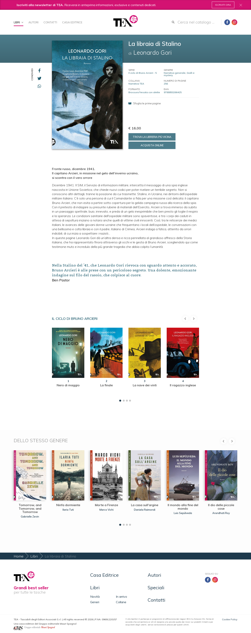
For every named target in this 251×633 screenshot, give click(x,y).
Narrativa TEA (136, 83)
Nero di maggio (68, 385)
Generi (94, 602)
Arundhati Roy (221, 513)
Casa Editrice (72, 22)
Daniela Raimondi (144, 509)
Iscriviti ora (223, 4)
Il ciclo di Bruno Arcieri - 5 (142, 72)
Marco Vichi (106, 509)
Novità (95, 596)
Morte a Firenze (106, 505)
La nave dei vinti (145, 385)
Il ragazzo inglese (183, 385)
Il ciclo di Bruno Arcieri (74, 318)
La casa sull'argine (144, 505)
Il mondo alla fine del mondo (183, 506)
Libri (18, 22)
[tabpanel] (68, 364)
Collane (121, 602)
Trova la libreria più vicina (152, 136)
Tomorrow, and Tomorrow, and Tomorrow (30, 508)
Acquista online (152, 145)
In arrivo (121, 596)
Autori (33, 22)
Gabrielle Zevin (30, 516)
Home (19, 556)
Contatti (50, 22)
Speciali (156, 587)
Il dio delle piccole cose (221, 506)
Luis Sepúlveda (183, 513)
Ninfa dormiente (68, 505)
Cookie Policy (229, 619)
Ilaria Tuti (68, 509)
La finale (106, 385)
